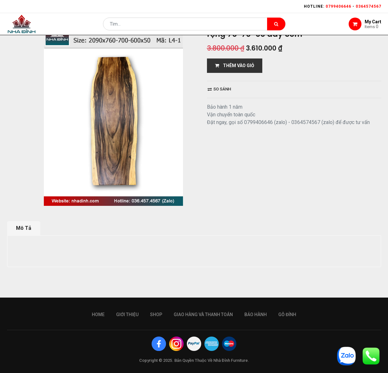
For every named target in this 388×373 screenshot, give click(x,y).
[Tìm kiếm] (276, 27)
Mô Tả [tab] (23, 228)
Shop (156, 314)
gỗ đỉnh (287, 314)
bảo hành (255, 314)
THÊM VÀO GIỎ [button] (234, 65)
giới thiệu (127, 314)
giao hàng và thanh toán (203, 314)
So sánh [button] (219, 89)
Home (98, 314)
